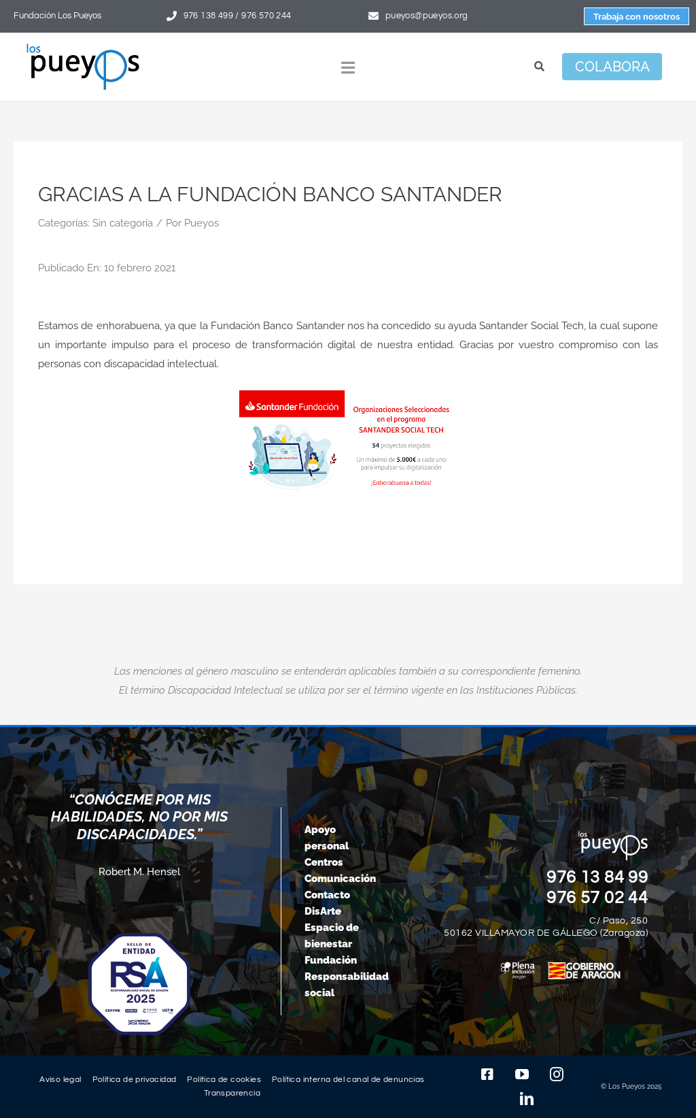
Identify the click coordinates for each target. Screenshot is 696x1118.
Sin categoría (122, 223)
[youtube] (522, 1074)
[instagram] (556, 1074)
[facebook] (487, 1074)
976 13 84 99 (597, 877)
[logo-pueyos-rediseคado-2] (83, 48)
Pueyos (201, 223)
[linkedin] (527, 1099)
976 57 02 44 (597, 898)
